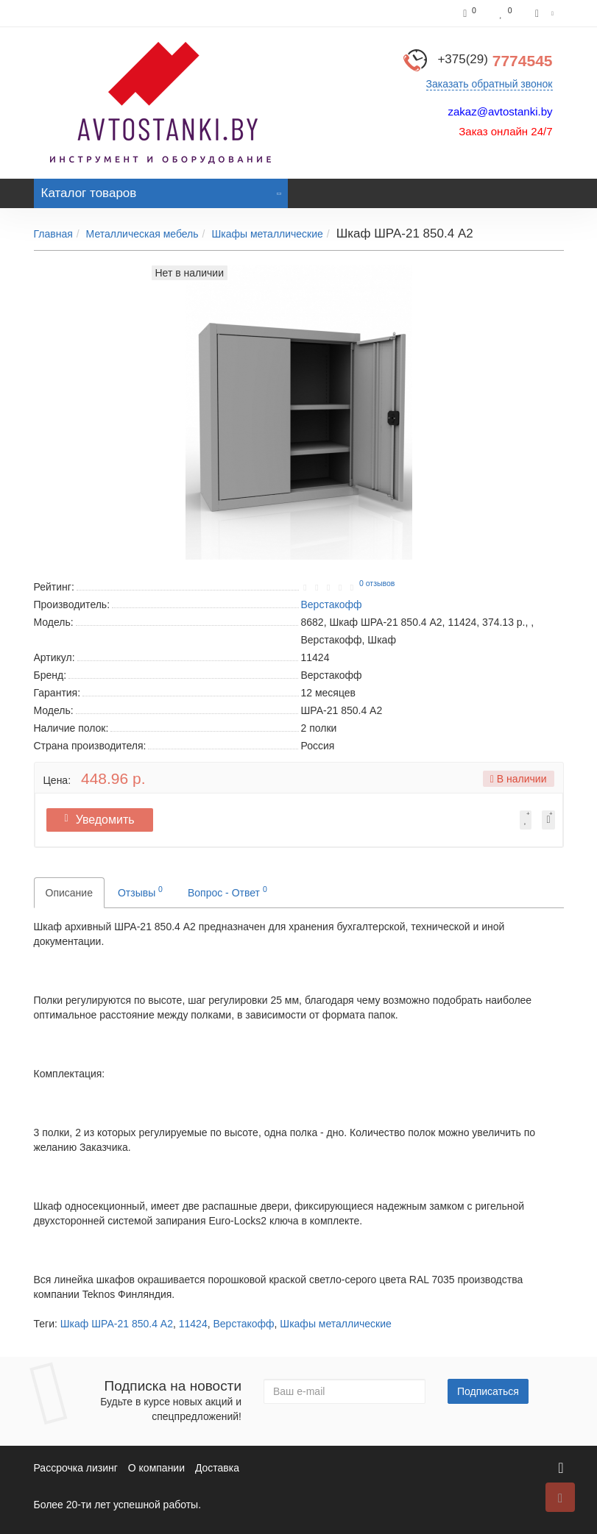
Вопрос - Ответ (227, 891)
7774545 (494, 60)
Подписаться (488, 1391)
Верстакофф (243, 1324)
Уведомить (103, 819)
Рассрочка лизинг (76, 1468)
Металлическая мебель (142, 234)
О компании (156, 1468)
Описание (69, 893)
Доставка (217, 1468)
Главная (53, 234)
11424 (193, 1324)
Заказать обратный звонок (489, 84)
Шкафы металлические (266, 234)
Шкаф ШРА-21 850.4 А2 (116, 1324)
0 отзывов (377, 583)
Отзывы (140, 891)
